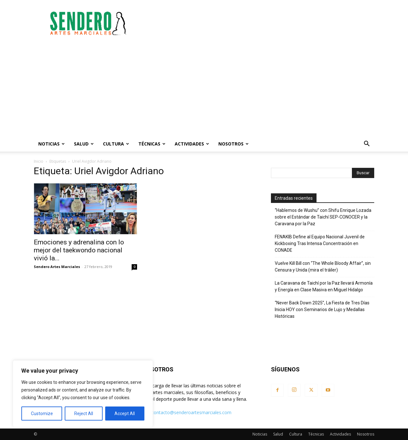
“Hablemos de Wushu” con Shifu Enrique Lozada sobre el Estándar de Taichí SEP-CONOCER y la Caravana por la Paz (323, 217)
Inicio (38, 161)
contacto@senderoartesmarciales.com (191, 412)
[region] (83, 393)
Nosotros (233, 144)
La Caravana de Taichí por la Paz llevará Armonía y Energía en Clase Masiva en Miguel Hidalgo (324, 286)
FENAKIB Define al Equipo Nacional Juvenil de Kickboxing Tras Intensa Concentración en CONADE (320, 243)
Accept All (124, 413)
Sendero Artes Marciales (57, 266)
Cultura (116, 144)
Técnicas (151, 144)
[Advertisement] (258, 23)
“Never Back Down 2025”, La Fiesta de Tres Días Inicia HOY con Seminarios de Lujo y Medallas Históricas (322, 309)
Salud (84, 144)
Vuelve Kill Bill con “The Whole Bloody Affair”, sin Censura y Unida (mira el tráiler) (323, 266)
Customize (42, 413)
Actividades (192, 144)
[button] (366, 144)
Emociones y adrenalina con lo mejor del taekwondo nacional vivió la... (79, 250)
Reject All (83, 413)
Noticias (51, 144)
